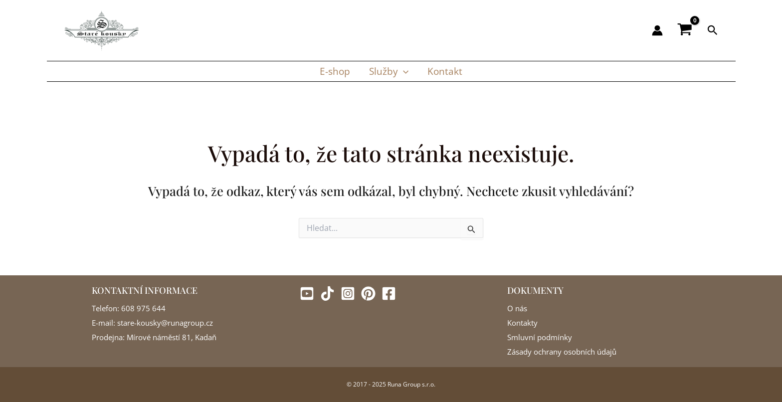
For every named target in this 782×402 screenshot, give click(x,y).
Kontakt (444, 71)
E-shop (335, 71)
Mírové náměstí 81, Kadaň (170, 337)
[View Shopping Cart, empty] (685, 30)
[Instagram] (348, 293)
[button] (712, 30)
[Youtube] (307, 293)
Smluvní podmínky (539, 337)
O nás (517, 308)
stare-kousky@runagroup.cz (164, 323)
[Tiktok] (327, 293)
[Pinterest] (368, 293)
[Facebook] (389, 293)
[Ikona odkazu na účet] (657, 30)
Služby (388, 71)
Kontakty (522, 323)
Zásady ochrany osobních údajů (561, 352)
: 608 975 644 (141, 308)
